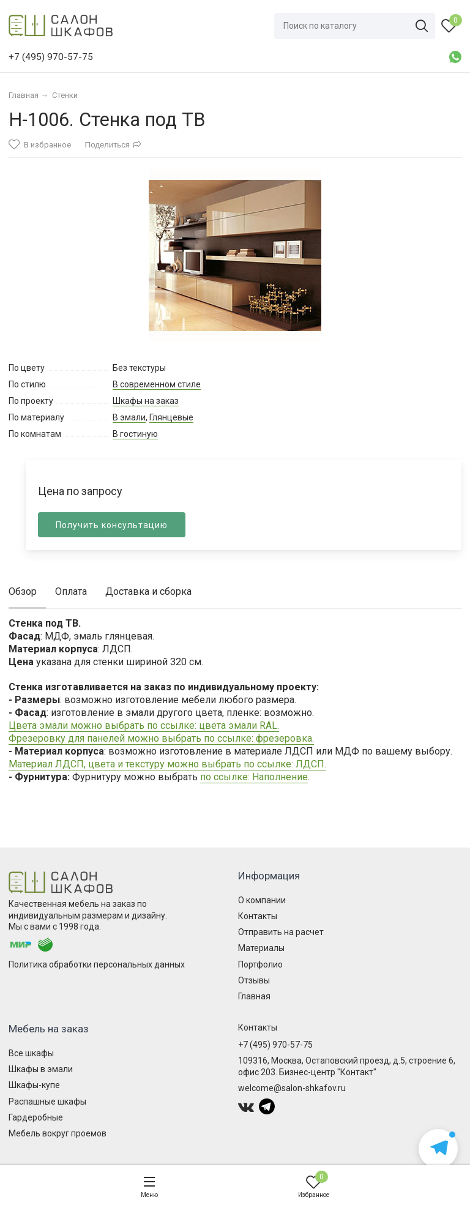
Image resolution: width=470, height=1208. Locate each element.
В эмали (129, 417)
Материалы (261, 948)
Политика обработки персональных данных (97, 964)
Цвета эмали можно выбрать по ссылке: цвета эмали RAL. (144, 725)
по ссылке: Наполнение (254, 777)
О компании (262, 900)
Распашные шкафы (47, 1101)
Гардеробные (36, 1117)
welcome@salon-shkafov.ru (292, 1088)
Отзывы (254, 980)
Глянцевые (171, 417)
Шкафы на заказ (146, 401)
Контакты (257, 916)
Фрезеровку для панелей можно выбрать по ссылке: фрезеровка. (161, 738)
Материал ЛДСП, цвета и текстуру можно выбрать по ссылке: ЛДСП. (167, 764)
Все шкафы (31, 1053)
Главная (254, 996)
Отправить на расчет (281, 932)
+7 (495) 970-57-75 (275, 1045)
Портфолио (260, 964)
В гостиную (135, 434)
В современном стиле (157, 384)
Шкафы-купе (34, 1085)
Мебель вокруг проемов (57, 1133)
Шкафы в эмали (41, 1069)
